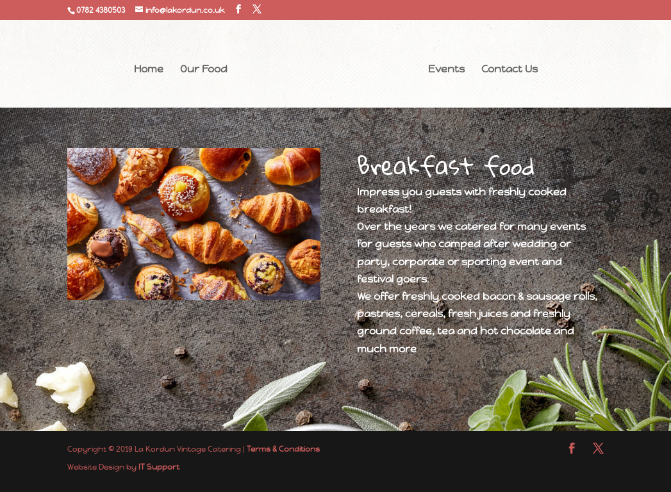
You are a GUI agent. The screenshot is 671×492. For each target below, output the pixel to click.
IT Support (158, 467)
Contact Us (509, 70)
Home (148, 70)
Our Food (204, 70)
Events (446, 70)
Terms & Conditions (283, 449)
